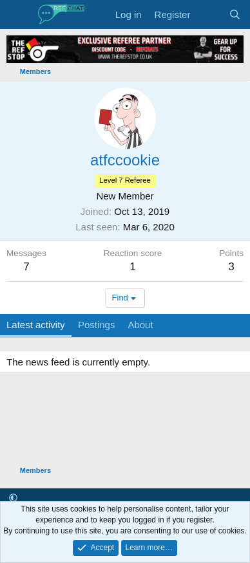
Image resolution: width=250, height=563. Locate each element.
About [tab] (140, 324)
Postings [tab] (96, 324)
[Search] (234, 14)
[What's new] (209, 14)
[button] (13, 498)
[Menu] (18, 15)
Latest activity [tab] (35, 324)
